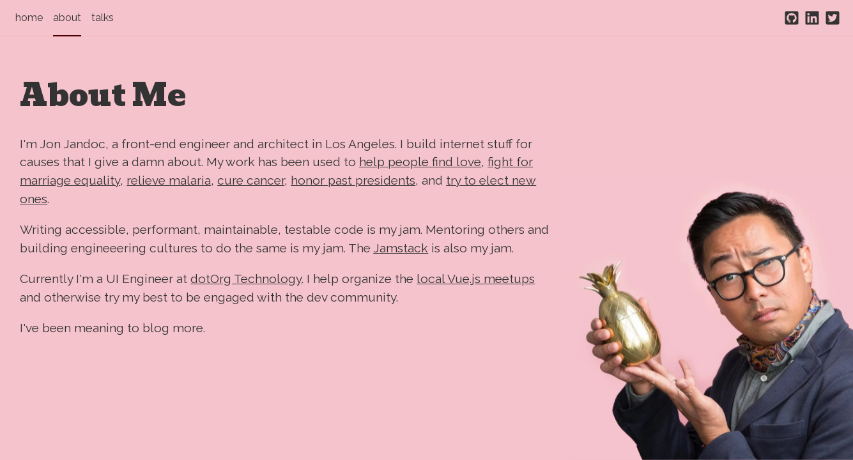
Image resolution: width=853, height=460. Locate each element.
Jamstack (400, 248)
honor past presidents (353, 180)
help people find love (420, 162)
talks (102, 18)
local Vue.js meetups (476, 279)
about (67, 18)
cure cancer (250, 180)
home (29, 18)
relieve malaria (169, 180)
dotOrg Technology (246, 279)
